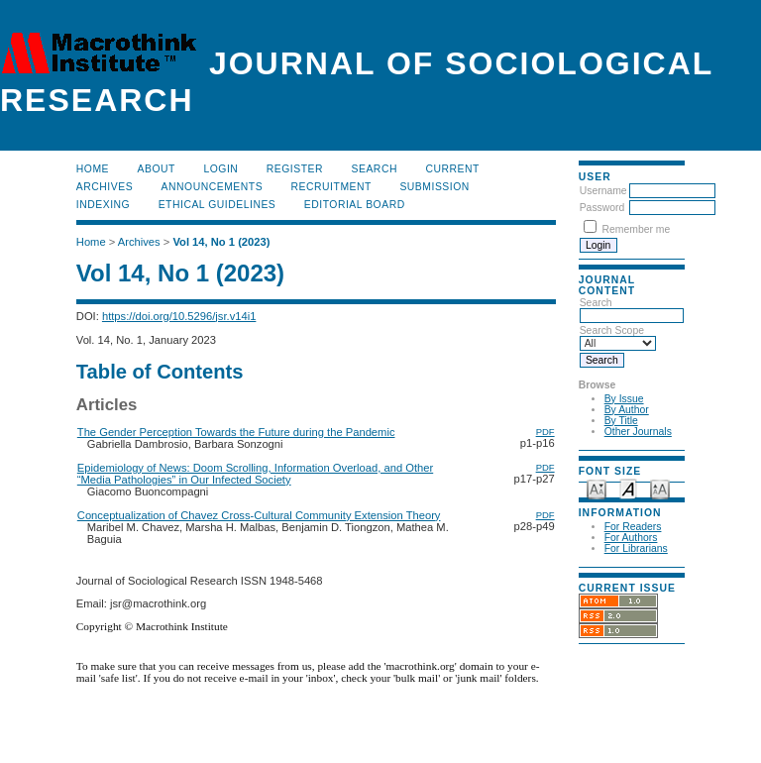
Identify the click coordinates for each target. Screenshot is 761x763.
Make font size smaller (596, 488)
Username (603, 190)
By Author (626, 409)
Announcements (213, 186)
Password (602, 207)
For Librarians (636, 548)
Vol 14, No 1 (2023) (221, 242)
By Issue (624, 398)
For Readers (633, 526)
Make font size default (628, 488)
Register (295, 169)
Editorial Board (354, 204)
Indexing (103, 204)
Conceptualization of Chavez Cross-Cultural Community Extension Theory (259, 515)
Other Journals (638, 431)
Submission (434, 186)
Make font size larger (660, 488)
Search (374, 169)
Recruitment (331, 186)
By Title (621, 420)
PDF (545, 431)
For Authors (631, 537)
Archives (104, 186)
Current (452, 169)
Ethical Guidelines (217, 204)
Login (220, 169)
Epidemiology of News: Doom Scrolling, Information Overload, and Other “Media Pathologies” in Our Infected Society (255, 474)
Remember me (636, 229)
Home (92, 169)
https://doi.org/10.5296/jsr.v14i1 (179, 316)
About (156, 169)
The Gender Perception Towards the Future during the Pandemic (236, 432)
